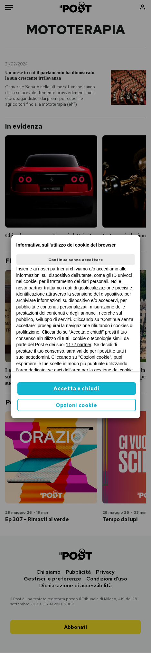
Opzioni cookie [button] (76, 405)
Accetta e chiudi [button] (76, 388)
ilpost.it (105, 351)
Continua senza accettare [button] (75, 259)
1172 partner (78, 344)
